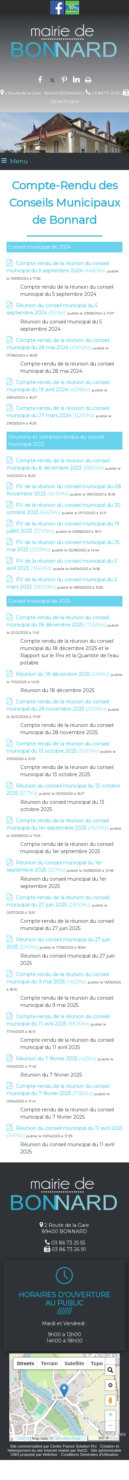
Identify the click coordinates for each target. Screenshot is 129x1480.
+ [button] (110, 1415)
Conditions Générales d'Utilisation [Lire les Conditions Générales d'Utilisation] (90, 1454)
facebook (40, 79)
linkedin (76, 79)
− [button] (110, 1426)
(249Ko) (63, 674)
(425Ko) (57, 1059)
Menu (19, 161)
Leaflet (23, 1438)
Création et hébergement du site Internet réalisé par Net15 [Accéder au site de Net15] (63, 1448)
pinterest (64, 79)
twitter (52, 79)
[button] (110, 1363)
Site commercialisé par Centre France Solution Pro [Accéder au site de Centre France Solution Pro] (53, 1446)
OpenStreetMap (67, 1438)
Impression (88, 79)
